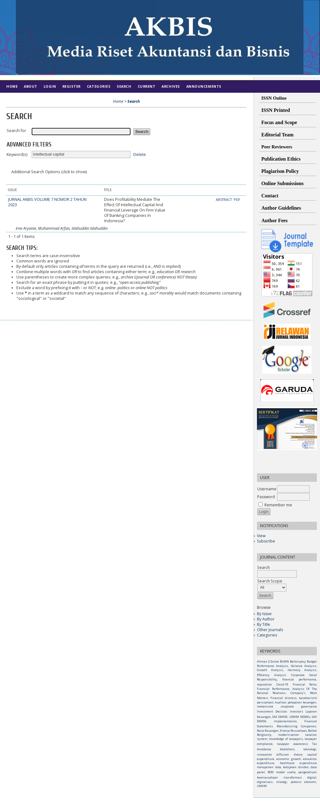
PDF (237, 199)
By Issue (264, 613)
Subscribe (266, 541)
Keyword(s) (17, 154)
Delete (139, 154)
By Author (266, 619)
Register (71, 86)
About (30, 86)
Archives (171, 86)
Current (147, 86)
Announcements (203, 86)
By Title (263, 624)
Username (266, 489)
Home (12, 86)
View (261, 535)
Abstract (224, 199)
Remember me (278, 505)
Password (266, 496)
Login (50, 86)
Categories (267, 635)
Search (124, 86)
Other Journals (270, 629)
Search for (16, 130)
